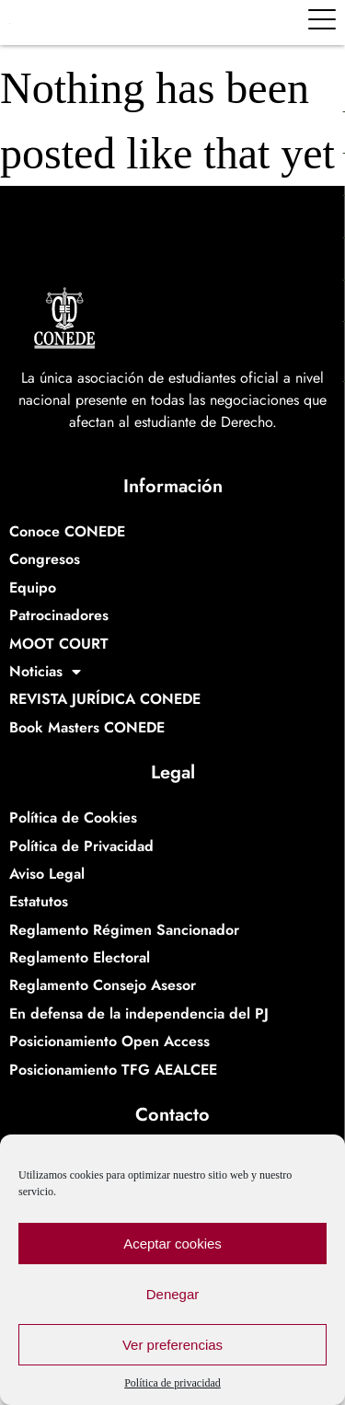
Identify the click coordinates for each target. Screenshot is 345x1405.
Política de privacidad (172, 1382)
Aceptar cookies (172, 1243)
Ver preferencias (172, 1345)
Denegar (173, 1294)
